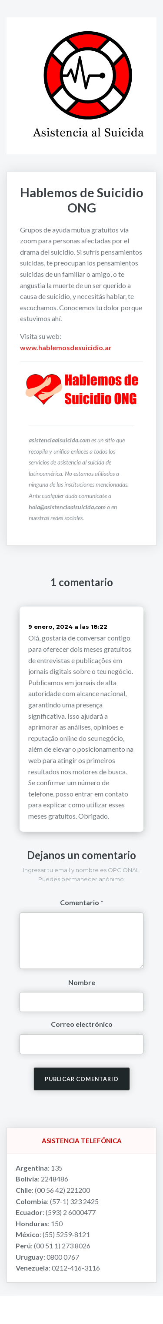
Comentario (79, 902)
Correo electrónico (82, 1024)
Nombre (81, 982)
